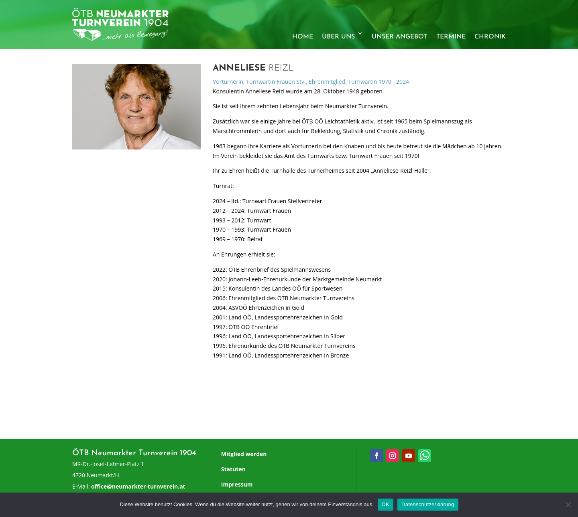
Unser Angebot (399, 37)
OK (385, 504)
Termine (451, 37)
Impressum (237, 484)
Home (302, 37)
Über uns (338, 37)
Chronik (490, 37)
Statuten (233, 469)
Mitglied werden (244, 454)
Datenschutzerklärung (427, 504)
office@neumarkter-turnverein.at (138, 486)
